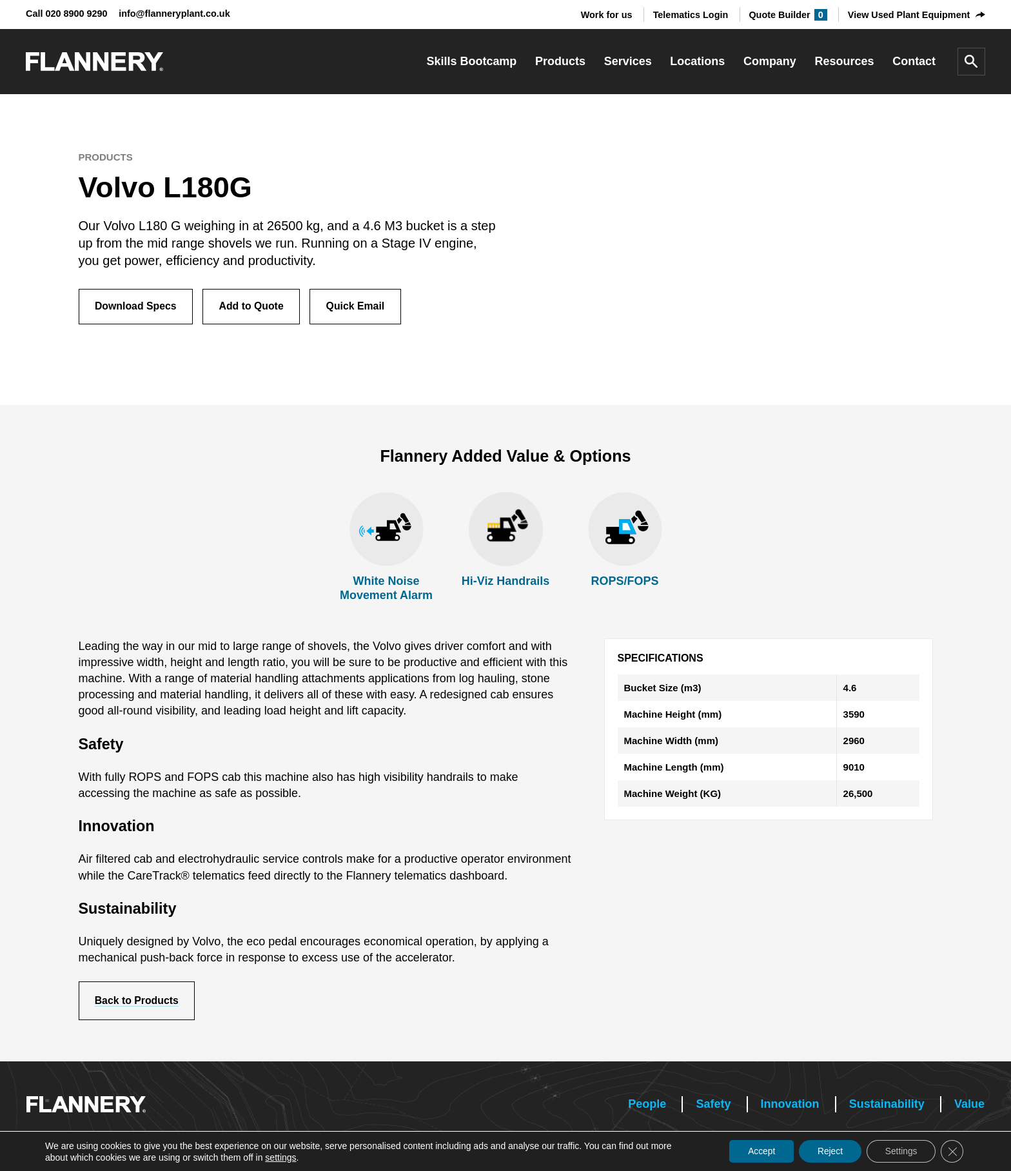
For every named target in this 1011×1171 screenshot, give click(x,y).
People (647, 1104)
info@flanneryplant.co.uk (174, 13)
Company (769, 61)
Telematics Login (691, 15)
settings (280, 1157)
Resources (844, 61)
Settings (899, 1151)
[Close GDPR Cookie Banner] (951, 1151)
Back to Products (138, 1001)
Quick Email (359, 306)
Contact (914, 61)
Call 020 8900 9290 (67, 13)
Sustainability (887, 1104)
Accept (756, 1151)
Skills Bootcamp (472, 61)
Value (969, 1104)
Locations (697, 61)
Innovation (790, 1104)
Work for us (607, 15)
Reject (826, 1151)
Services (628, 61)
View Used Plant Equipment (909, 15)
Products (560, 61)
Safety (713, 1104)
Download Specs (136, 306)
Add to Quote (253, 306)
